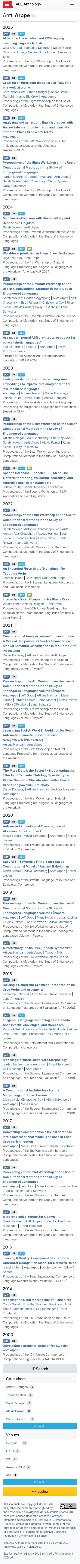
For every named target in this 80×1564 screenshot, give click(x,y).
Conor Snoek (12, 1304)
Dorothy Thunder (35, 1304)
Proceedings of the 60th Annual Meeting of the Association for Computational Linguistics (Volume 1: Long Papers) (38, 612)
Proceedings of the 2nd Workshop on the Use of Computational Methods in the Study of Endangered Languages (38, 1155)
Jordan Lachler (13, 177)
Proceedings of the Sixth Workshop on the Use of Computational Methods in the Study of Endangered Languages (40, 428)
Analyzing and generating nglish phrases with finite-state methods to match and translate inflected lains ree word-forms (38, 127)
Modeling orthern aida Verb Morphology (35, 1060)
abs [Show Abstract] (21, 33)
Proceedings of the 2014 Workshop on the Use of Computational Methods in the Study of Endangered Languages (38, 1322)
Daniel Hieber (32, 398)
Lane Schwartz (27, 542)
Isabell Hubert (12, 1267)
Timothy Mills (54, 952)
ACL (9, 1475)
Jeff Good (27, 695)
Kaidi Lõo (55, 1304)
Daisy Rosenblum (14, 186)
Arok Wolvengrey (63, 789)
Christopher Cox (14, 92)
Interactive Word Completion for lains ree (36, 599)
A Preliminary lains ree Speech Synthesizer (37, 948)
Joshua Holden (13, 578)
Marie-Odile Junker (33, 1146)
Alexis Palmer (23, 307)
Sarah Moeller (62, 48)
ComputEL (13, 1443)
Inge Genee (29, 52)
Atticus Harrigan (55, 398)
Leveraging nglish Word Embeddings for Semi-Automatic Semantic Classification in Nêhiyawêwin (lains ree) (38, 735)
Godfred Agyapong (38, 177)
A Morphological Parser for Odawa (29, 1217)
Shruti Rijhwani (58, 181)
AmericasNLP (15, 1467)
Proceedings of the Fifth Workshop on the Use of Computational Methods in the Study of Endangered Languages (39, 519)
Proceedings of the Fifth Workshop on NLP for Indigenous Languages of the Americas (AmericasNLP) (34, 145)
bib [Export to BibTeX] (14, 33)
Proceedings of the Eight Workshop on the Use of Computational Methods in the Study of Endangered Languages (38, 65)
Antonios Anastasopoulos (42, 529)
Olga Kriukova (12, 48)
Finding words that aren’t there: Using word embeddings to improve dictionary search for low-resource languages (37, 384)
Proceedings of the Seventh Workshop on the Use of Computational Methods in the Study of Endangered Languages (39, 236)
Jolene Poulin (12, 398)
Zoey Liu (31, 347)
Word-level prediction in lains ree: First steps (38, 253)
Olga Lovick (11, 52)
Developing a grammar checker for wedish (36, 1345)
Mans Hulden (46, 917)
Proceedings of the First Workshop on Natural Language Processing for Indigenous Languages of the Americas (37, 753)
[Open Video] (29, 249)
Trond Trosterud (60, 994)
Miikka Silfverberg (16, 704)
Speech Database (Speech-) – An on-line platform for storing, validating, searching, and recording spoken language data (38, 477)
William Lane (11, 604)
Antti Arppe (47, 52)
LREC (10, 1451)
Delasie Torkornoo (61, 1146)
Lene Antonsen (13, 998)
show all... (40, 1426)
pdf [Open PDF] (6, 33)
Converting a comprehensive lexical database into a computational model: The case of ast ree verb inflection (37, 1136)
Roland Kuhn (57, 1029)
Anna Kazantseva (34, 1029)
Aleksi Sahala (12, 836)
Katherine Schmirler (37, 48)
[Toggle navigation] (72, 4)
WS (8, 1459)
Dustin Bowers (13, 1221)
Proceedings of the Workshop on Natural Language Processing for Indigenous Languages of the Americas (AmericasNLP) (40, 406)
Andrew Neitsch (31, 393)
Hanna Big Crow (27, 96)
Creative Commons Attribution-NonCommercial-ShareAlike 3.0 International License (37, 1519)
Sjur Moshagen (13, 1069)
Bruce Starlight (37, 92)
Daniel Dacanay (55, 393)
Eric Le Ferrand (13, 347)
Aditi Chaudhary (35, 181)
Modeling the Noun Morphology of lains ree (37, 1300)
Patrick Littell (11, 1029)
